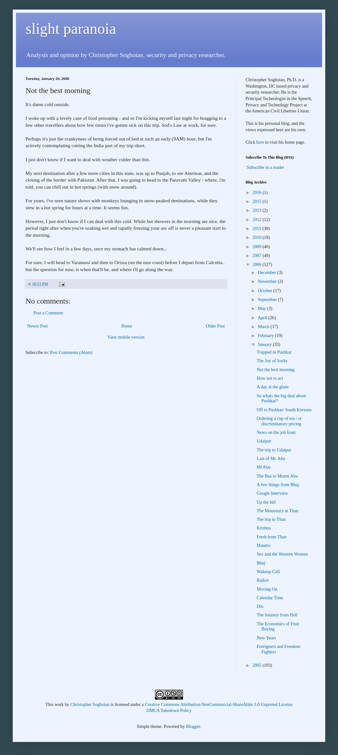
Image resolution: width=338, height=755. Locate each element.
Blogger (193, 726)
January (265, 344)
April (263, 317)
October (265, 290)
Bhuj (261, 563)
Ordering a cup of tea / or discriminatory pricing (279, 421)
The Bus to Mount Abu (277, 476)
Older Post (215, 326)
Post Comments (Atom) (71, 352)
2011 (257, 228)
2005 (258, 665)
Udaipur (264, 441)
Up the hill (266, 502)
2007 (258, 255)
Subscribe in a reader (265, 167)
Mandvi (264, 545)
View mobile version (126, 337)
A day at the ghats (273, 387)
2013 (258, 210)
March (264, 326)
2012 (258, 219)
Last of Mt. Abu (271, 458)
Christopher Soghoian (90, 704)
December (267, 272)
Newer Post (37, 326)
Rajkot (262, 580)
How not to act (270, 378)
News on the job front (276, 432)
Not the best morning (276, 369)
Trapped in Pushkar (274, 352)
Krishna (264, 528)
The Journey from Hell (277, 615)
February (266, 335)
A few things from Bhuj (278, 484)
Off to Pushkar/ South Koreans (284, 409)
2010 (258, 237)
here (260, 142)
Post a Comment (48, 313)
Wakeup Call (268, 571)
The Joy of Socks (272, 360)
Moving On (267, 589)
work (59, 704)
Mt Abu (263, 467)
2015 (258, 201)
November (268, 281)
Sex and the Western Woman (282, 554)
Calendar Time (270, 597)
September (268, 299)
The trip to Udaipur (274, 450)
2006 (258, 264)
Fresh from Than (272, 537)
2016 (258, 192)
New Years (266, 638)
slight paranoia (71, 28)
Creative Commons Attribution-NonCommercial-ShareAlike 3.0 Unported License (218, 704)
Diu (260, 606)
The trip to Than (271, 519)
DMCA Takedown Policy (169, 710)
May (262, 308)
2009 (258, 246)
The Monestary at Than (277, 510)
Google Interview (272, 493)
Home (126, 326)
